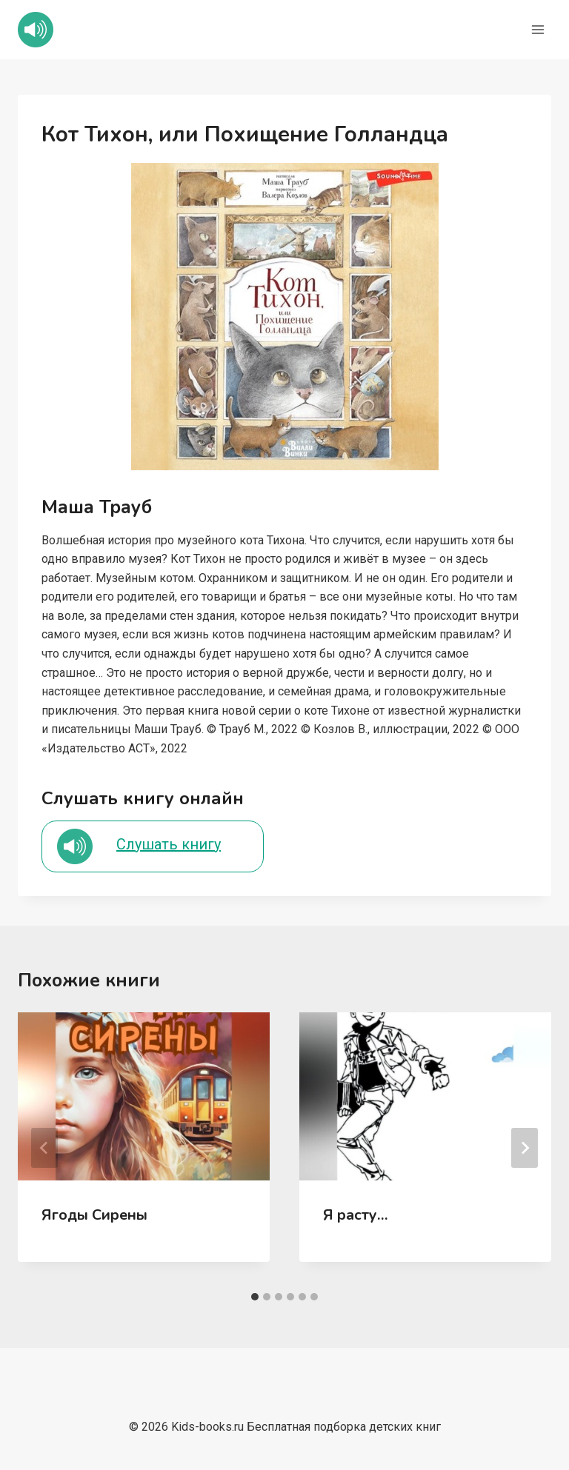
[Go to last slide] (44, 1148)
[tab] (255, 1296)
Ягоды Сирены (94, 1215)
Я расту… (355, 1215)
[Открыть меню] (537, 29)
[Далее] (524, 1148)
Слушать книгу (168, 844)
